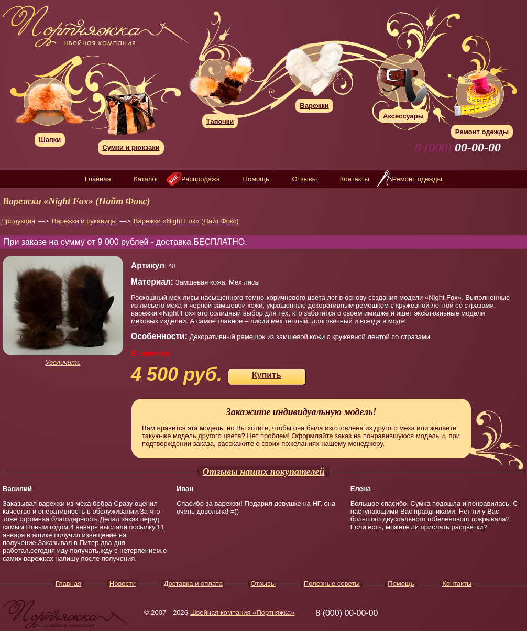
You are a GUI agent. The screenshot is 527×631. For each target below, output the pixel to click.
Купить (266, 375)
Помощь (256, 179)
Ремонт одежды (417, 179)
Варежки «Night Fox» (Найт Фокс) (186, 221)
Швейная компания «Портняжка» (242, 612)
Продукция (18, 221)
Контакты (354, 179)
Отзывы (304, 179)
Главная (98, 179)
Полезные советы (332, 584)
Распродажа (200, 179)
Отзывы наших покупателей (264, 471)
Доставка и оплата (193, 584)
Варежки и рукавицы (84, 221)
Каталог (146, 179)
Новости (122, 584)
